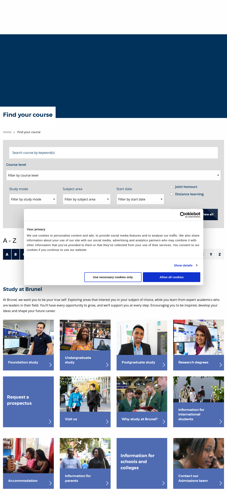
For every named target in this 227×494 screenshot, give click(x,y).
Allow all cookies (172, 277)
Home (7, 132)
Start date (124, 189)
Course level (16, 164)
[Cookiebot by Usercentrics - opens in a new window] (182, 215)
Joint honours (186, 186)
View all (207, 214)
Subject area (72, 189)
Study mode (18, 189)
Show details (183, 265)
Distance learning (189, 194)
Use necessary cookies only (113, 277)
